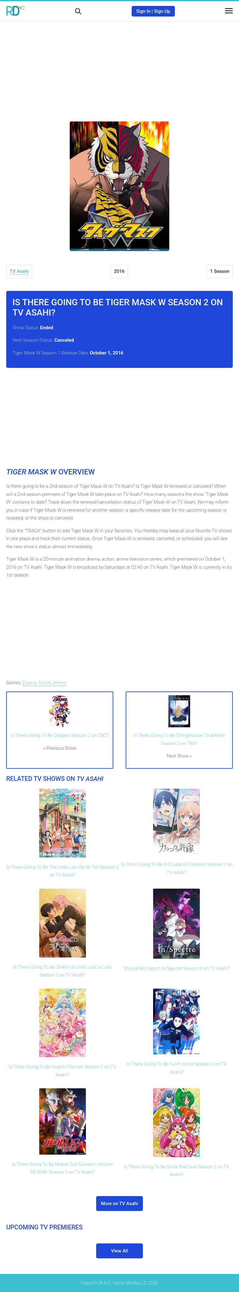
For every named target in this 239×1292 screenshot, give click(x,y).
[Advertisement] (119, 67)
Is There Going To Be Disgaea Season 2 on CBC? (59, 735)
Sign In (143, 11)
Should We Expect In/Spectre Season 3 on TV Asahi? (177, 968)
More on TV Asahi (119, 1203)
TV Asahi (19, 271)
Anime (59, 683)
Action (44, 683)
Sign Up (162, 11)
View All (119, 1251)
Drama (29, 683)
